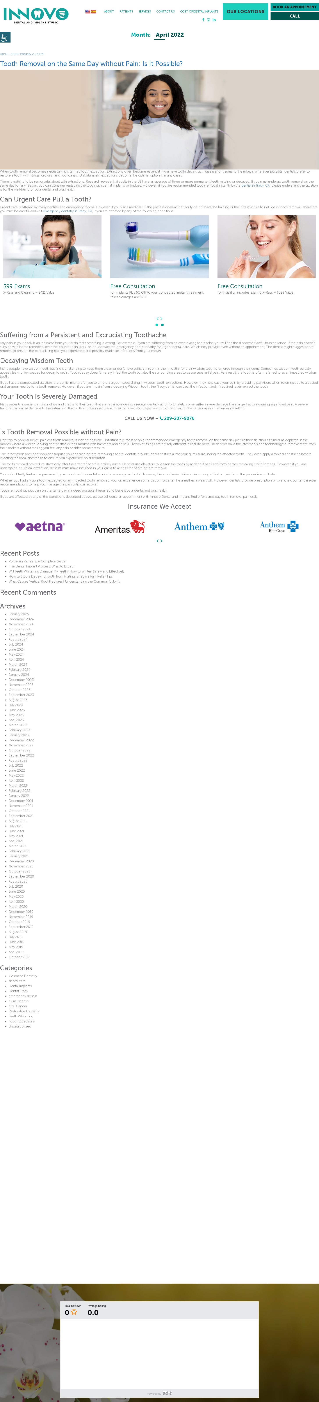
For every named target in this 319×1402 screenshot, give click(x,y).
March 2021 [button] (18, 846)
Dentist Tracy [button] (18, 991)
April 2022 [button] (16, 781)
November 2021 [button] (21, 806)
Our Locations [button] (245, 11)
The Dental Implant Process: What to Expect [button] (41, 566)
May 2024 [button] (16, 654)
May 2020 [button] (16, 897)
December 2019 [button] (21, 912)
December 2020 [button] (21, 861)
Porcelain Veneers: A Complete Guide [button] (37, 561)
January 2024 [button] (19, 675)
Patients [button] (126, 11)
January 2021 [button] (19, 856)
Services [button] (145, 11)
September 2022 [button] (21, 755)
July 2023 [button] (16, 705)
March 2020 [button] (18, 907)
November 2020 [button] (21, 866)
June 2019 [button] (16, 942)
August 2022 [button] (18, 760)
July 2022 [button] (16, 765)
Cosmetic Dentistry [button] (23, 976)
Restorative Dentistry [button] (24, 1011)
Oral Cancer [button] (18, 1006)
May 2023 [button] (16, 715)
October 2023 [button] (19, 690)
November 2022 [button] (21, 745)
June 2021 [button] (16, 831)
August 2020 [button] (18, 881)
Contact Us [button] (165, 11)
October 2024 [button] (19, 629)
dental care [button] (17, 981)
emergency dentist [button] (23, 996)
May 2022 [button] (16, 776)
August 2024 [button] (18, 639)
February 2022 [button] (19, 791)
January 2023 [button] (19, 735)
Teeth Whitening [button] (21, 1016)
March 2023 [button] (18, 725)
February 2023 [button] (19, 730)
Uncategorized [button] (20, 1026)
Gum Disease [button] (19, 1001)
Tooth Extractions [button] (22, 1021)
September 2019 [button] (21, 927)
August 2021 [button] (18, 821)
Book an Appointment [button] (295, 7)
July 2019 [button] (16, 937)
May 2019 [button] (16, 947)
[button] (36, 16)
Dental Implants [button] (20, 986)
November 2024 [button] (21, 624)
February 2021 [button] (19, 851)
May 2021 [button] (16, 836)
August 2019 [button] (18, 932)
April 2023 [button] (16, 720)
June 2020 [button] (17, 892)
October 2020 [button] (19, 871)
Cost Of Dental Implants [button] (199, 11)
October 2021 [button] (19, 811)
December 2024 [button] (21, 619)
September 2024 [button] (21, 634)
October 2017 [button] (19, 957)
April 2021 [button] (16, 841)
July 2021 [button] (16, 826)
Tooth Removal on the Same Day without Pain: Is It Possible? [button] (91, 64)
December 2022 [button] (21, 740)
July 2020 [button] (16, 886)
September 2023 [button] (21, 695)
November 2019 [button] (21, 917)
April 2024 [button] (16, 660)
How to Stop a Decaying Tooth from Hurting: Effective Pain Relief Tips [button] (61, 576)
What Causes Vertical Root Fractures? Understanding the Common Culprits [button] (64, 581)
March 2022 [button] (18, 786)
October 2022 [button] (19, 750)
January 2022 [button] (19, 796)
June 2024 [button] (17, 649)
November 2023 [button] (21, 685)
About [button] (109, 11)
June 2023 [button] (17, 710)
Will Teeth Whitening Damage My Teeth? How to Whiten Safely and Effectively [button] (66, 571)
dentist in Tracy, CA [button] (255, 185)
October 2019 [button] (19, 922)
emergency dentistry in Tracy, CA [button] (67, 211)
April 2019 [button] (16, 952)
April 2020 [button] (16, 902)
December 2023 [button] (21, 680)
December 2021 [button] (21, 801)
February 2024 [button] (19, 670)
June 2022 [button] (17, 770)
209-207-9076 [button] (177, 418)
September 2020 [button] (21, 876)
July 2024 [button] (16, 644)
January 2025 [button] (19, 614)
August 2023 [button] (18, 700)
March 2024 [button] (18, 665)
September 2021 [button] (21, 816)
